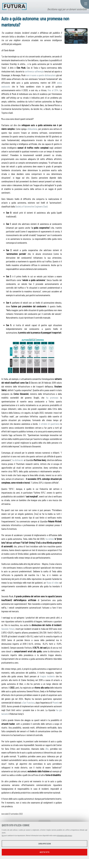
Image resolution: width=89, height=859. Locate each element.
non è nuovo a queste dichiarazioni (40, 75)
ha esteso (50, 538)
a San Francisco (28, 702)
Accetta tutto (44, 852)
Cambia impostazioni (44, 844)
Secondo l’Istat (7, 628)
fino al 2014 (53, 90)
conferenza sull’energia (34, 71)
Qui (3, 835)
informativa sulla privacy (64, 835)
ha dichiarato (17, 459)
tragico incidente (47, 676)
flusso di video (53, 582)
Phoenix (55, 702)
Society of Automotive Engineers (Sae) (31, 206)
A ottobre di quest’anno (49, 423)
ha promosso (52, 397)
